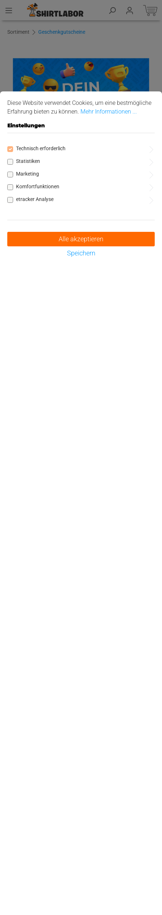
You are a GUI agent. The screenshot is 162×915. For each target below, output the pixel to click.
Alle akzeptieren (81, 239)
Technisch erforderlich (41, 148)
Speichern (81, 253)
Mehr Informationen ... (108, 111)
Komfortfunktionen (37, 186)
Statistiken (28, 161)
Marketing (27, 174)
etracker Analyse (35, 199)
